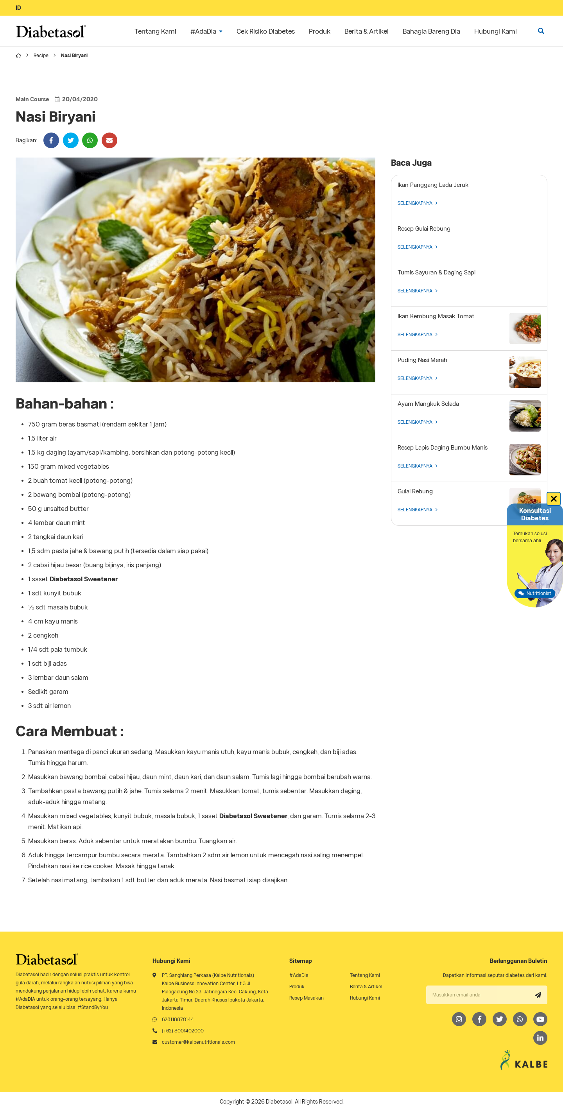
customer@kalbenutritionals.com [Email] (198, 1042)
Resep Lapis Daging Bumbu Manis (443, 447)
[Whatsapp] (520, 1019)
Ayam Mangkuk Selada (428, 403)
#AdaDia (298, 975)
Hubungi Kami (365, 998)
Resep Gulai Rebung (424, 228)
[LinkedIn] (540, 1038)
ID (18, 8)
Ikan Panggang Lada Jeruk (433, 184)
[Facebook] (479, 1019)
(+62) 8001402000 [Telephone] (183, 1031)
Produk (297, 986)
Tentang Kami (365, 975)
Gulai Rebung (415, 491)
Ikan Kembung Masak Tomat (436, 316)
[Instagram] (459, 1019)
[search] (541, 31)
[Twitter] (500, 1019)
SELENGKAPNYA (417, 203)
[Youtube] (540, 1019)
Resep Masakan (306, 998)
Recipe (41, 55)
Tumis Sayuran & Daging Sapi (436, 272)
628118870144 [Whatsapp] (178, 1019)
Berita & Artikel (366, 986)
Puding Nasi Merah (422, 360)
